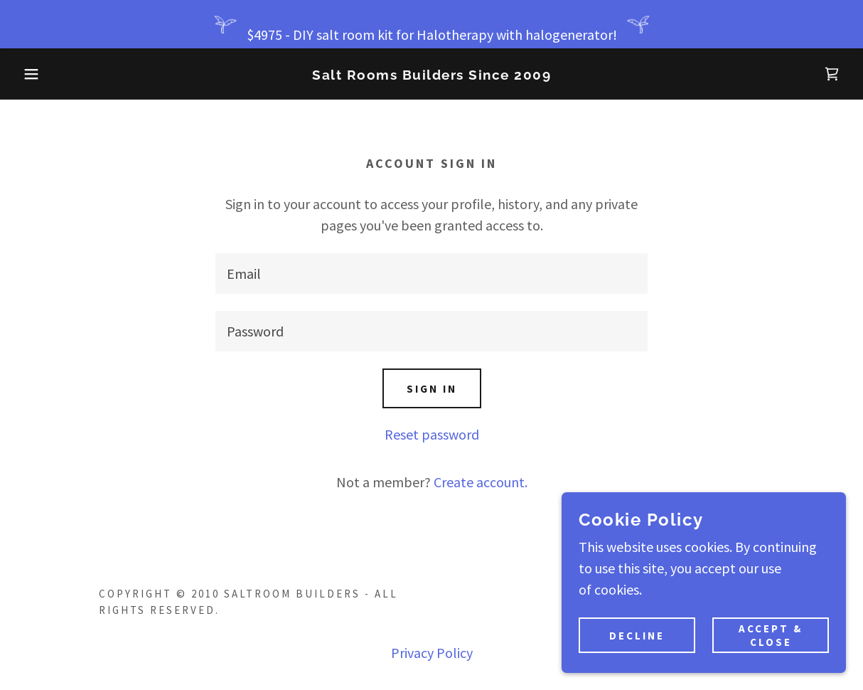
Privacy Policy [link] (432, 653)
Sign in (432, 389)
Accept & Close (771, 635)
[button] (43, 74)
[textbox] (431, 273)
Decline (637, 635)
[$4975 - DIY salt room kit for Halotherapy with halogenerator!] (431, 24)
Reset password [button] (432, 434)
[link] (431, 74)
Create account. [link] (480, 482)
